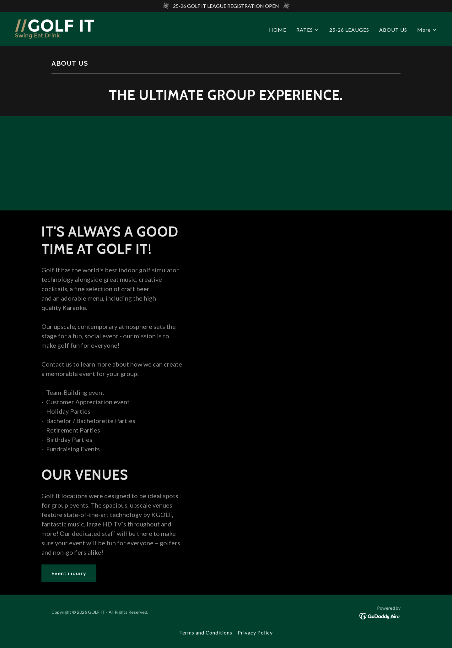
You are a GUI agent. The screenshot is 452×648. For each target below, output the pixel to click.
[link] (54, 28)
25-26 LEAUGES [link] (349, 30)
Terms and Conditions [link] (205, 632)
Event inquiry (68, 573)
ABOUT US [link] (393, 30)
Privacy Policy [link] (255, 632)
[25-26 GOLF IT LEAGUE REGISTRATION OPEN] (226, 6)
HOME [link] (277, 30)
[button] (307, 30)
